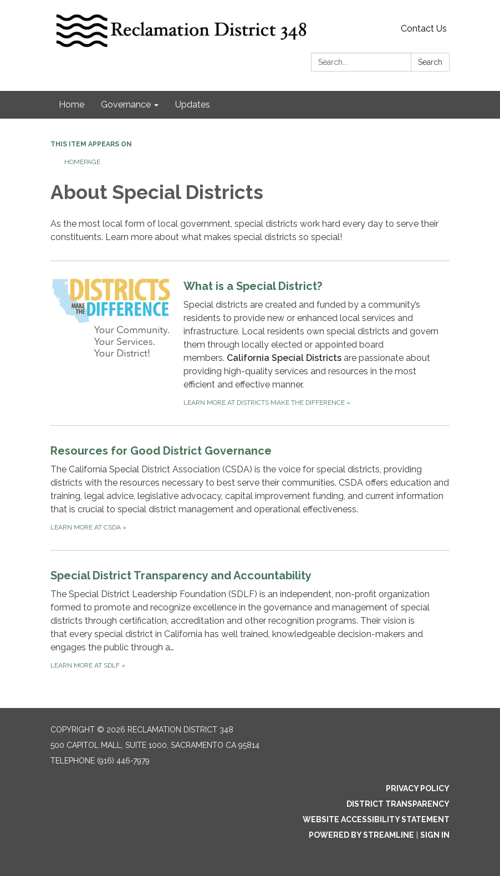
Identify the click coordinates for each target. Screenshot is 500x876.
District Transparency (398, 803)
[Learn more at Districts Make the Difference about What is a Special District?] (250, 343)
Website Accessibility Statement (376, 819)
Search (430, 62)
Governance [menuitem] (126, 104)
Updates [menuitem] (192, 104)
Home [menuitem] (71, 104)
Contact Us (424, 28)
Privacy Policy (418, 788)
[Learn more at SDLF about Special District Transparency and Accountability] (250, 619)
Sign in (435, 835)
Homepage (82, 162)
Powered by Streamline (361, 835)
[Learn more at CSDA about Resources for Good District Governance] (250, 487)
